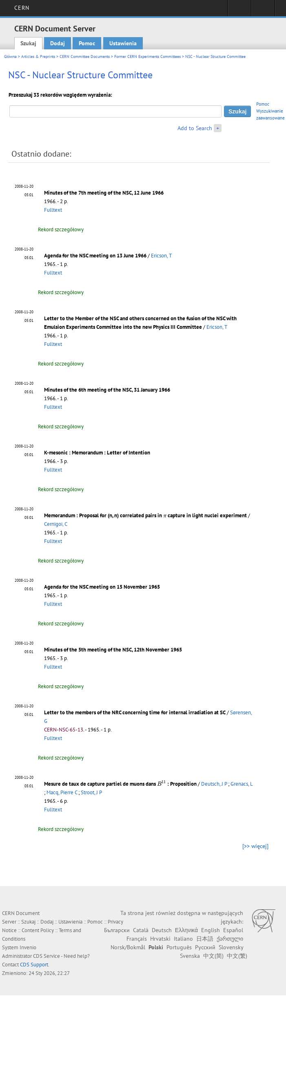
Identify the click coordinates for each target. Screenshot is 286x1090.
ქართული (230, 938)
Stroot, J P (91, 792)
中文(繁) (237, 955)
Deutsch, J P (214, 783)
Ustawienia (123, 43)
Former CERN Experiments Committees (147, 56)
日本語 (204, 938)
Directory (263, 10)
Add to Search (194, 128)
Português (179, 947)
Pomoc (87, 43)
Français (136, 938)
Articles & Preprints (38, 56)
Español (233, 930)
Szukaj (28, 43)
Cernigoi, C (55, 524)
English (210, 930)
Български (117, 930)
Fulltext (53, 209)
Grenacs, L (242, 783)
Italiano (183, 938)
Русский (205, 947)
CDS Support (34, 964)
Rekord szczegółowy (61, 229)
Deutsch (162, 930)
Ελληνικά (186, 930)
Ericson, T (161, 255)
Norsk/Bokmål (128, 947)
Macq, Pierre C (62, 792)
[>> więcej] (255, 846)
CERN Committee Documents (85, 56)
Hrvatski (160, 938)
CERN (21, 7)
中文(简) (213, 955)
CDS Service (46, 956)
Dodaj (57, 43)
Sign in (239, 10)
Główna (10, 56)
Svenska (190, 955)
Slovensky (231, 947)
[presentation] (164, 516)
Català (141, 930)
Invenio (28, 947)
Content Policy (38, 930)
